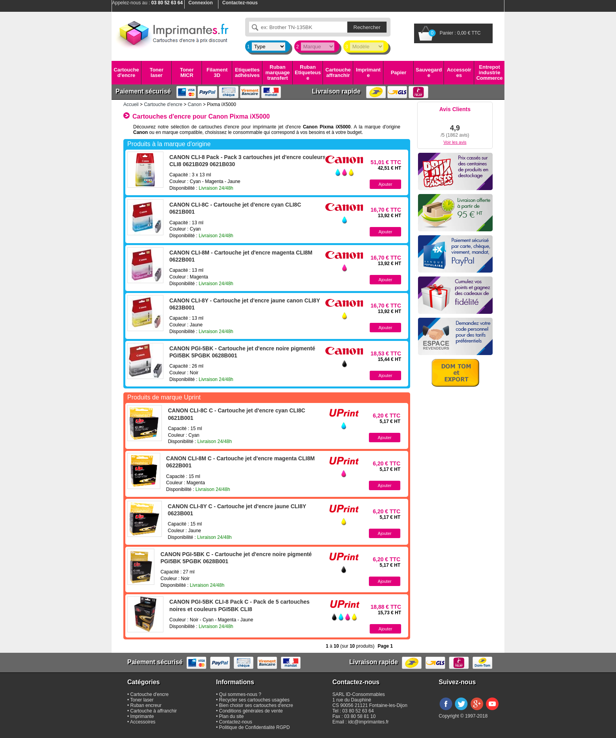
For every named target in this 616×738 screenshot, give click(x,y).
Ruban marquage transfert (277, 72)
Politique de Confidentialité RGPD (254, 727)
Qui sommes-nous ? (240, 694)
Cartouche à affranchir (153, 711)
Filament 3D (217, 72)
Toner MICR (187, 72)
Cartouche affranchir (337, 72)
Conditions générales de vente (251, 711)
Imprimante (368, 72)
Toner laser (156, 72)
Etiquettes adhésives (247, 72)
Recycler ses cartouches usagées (254, 700)
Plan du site (231, 716)
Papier (399, 72)
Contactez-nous (235, 722)
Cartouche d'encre (126, 72)
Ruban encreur (145, 705)
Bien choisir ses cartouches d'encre (256, 705)
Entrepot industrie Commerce (489, 72)
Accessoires (459, 72)
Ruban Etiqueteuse (308, 72)
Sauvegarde (429, 72)
